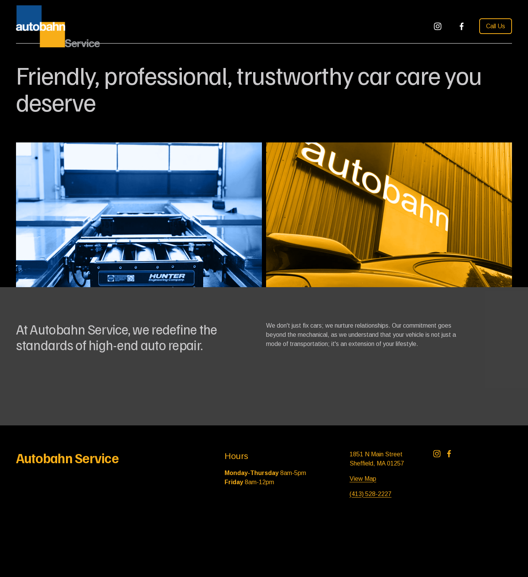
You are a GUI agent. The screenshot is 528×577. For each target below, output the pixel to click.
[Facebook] (461, 26)
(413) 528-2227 (371, 494)
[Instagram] (437, 26)
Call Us (495, 26)
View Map (363, 478)
